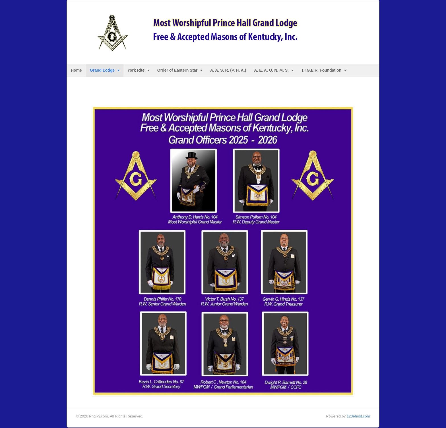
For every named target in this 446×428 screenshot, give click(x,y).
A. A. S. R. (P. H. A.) (228, 70)
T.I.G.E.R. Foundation (322, 70)
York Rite (135, 70)
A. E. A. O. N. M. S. (271, 70)
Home (76, 70)
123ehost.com (358, 416)
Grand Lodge (102, 70)
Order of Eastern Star (177, 70)
